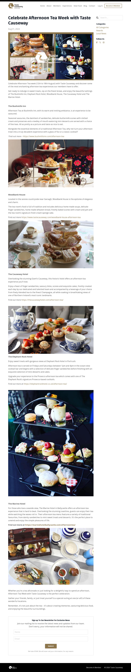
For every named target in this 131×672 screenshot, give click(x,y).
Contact (92, 6)
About (49, 6)
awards (99, 30)
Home (42, 6)
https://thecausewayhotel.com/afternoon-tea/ (42, 300)
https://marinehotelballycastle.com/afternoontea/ (50, 525)
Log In (100, 6)
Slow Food (78, 6)
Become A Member (93, 667)
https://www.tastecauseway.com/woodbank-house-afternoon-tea (51, 217)
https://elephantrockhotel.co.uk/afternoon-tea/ (45, 384)
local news (101, 33)
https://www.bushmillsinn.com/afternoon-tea (43, 136)
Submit (51, 646)
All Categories (102, 27)
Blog (85, 6)
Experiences (67, 6)
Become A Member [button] (113, 6)
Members (57, 6)
